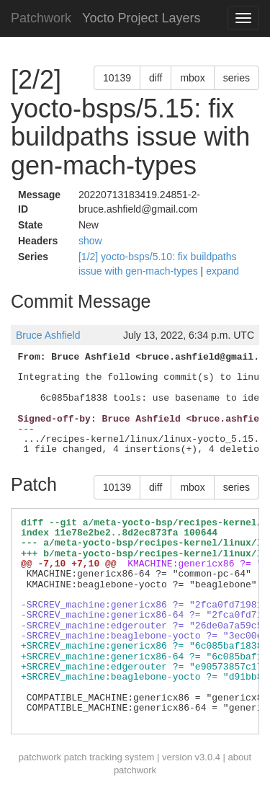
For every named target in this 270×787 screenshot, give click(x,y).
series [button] (236, 78)
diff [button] (155, 78)
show (90, 240)
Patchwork (41, 18)
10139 (117, 78)
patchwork (40, 757)
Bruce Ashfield (48, 335)
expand (222, 271)
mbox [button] (192, 78)
